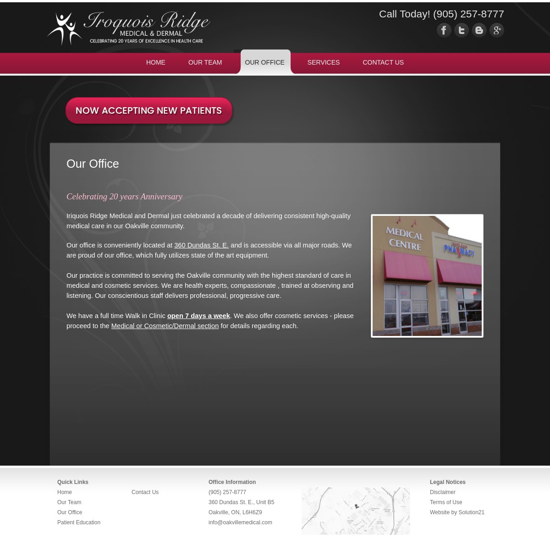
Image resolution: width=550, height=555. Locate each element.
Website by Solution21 (457, 512)
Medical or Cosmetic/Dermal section (165, 326)
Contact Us (145, 492)
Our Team (69, 502)
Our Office (69, 512)
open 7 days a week (198, 315)
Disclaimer (443, 492)
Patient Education (78, 522)
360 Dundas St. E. (201, 245)
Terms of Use (446, 502)
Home (64, 492)
